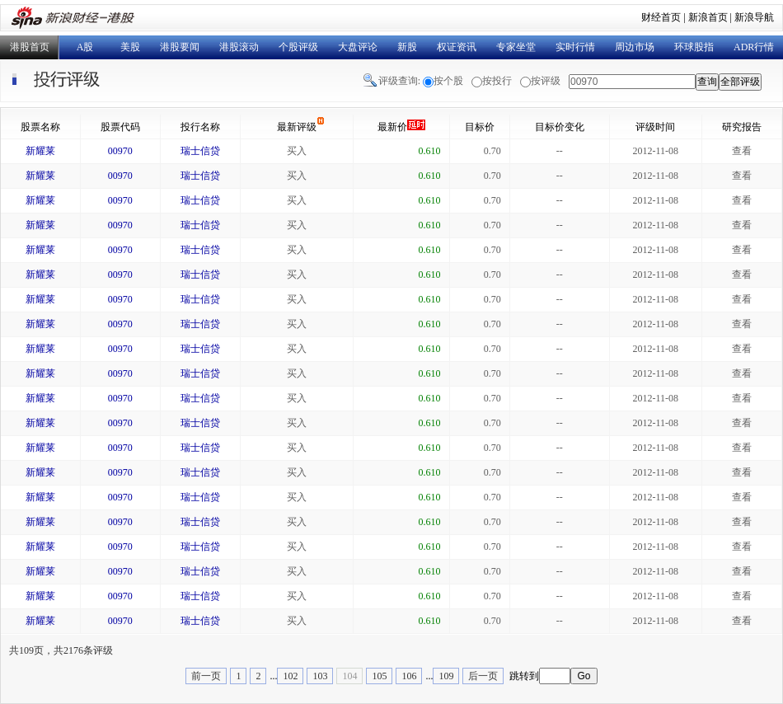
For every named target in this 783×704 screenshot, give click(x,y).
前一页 (206, 676)
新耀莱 (40, 151)
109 (445, 676)
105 (379, 676)
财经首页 (661, 17)
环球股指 (694, 47)
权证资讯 (456, 47)
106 (408, 676)
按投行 (497, 81)
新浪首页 (708, 17)
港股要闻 (179, 47)
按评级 (545, 81)
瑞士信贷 (200, 151)
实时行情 (575, 47)
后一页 (483, 676)
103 (319, 676)
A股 (85, 47)
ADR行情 (754, 47)
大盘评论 (357, 47)
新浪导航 (754, 17)
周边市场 (634, 47)
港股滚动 (239, 47)
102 (290, 676)
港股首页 (29, 47)
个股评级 (298, 47)
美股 (130, 47)
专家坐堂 (516, 47)
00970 (120, 151)
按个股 (448, 81)
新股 (407, 47)
